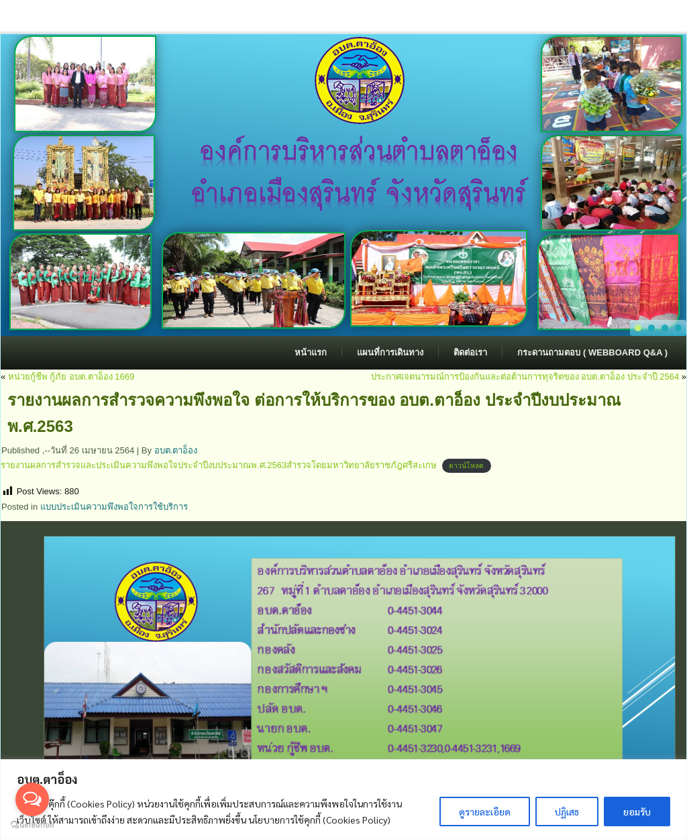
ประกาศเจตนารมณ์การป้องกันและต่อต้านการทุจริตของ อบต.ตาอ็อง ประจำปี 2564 (525, 377)
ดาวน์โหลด (466, 465)
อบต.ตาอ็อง (176, 450)
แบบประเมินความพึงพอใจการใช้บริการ (114, 507)
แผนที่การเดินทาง (390, 352)
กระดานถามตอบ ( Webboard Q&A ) (592, 352)
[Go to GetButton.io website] (32, 825)
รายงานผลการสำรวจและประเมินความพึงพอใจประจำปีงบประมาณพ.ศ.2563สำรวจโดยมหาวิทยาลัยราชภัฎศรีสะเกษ (219, 465)
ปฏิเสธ (567, 811)
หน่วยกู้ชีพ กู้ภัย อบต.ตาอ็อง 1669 (71, 377)
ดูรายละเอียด (485, 811)
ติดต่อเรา (470, 352)
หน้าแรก (311, 352)
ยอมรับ (637, 811)
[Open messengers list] (32, 799)
